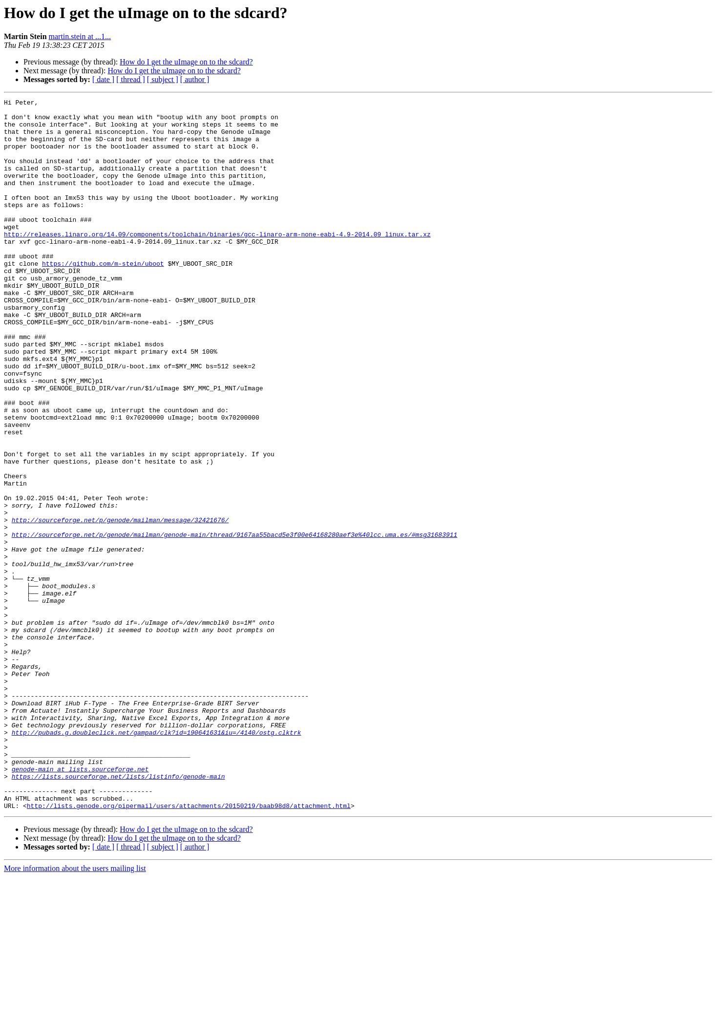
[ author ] (195, 79)
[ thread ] (130, 79)
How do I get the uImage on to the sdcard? (186, 62)
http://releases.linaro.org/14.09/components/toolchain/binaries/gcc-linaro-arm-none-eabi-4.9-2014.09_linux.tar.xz (217, 261)
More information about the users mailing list (75, 1010)
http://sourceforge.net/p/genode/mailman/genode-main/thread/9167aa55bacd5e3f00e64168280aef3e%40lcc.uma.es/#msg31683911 (235, 622)
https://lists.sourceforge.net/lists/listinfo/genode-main (118, 912)
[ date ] (103, 79)
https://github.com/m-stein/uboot (103, 297)
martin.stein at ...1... (80, 36)
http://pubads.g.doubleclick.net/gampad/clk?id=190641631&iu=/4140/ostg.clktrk (156, 859)
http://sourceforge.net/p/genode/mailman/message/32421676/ (120, 604)
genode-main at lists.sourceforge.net (80, 903)
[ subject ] (162, 79)
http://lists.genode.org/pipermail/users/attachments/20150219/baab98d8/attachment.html (189, 947)
